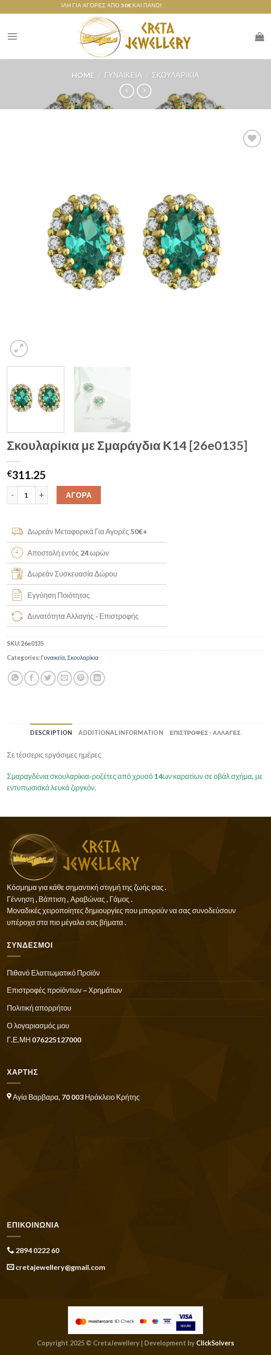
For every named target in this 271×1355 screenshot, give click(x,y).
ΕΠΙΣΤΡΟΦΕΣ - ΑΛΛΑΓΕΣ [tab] (205, 732)
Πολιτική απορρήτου (39, 1007)
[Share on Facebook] (31, 678)
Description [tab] (51, 732)
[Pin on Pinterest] (81, 678)
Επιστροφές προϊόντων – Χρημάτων (64, 990)
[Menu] (12, 36)
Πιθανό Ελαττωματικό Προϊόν (53, 972)
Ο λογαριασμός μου (38, 1025)
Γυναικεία (123, 75)
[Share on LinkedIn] (97, 678)
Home (83, 75)
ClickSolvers (215, 1343)
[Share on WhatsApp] (15, 678)
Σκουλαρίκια (175, 75)
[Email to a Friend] (64, 678)
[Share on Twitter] (48, 678)
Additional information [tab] (120, 732)
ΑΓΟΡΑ (79, 494)
